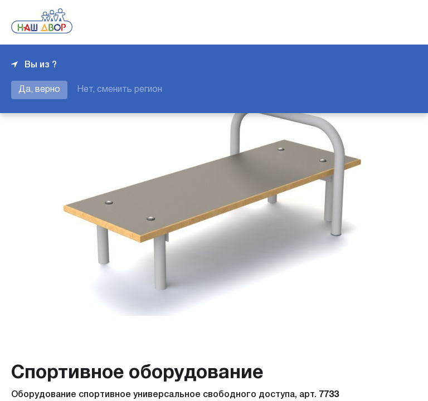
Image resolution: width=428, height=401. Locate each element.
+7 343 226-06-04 (379, 22)
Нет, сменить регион (119, 90)
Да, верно (39, 90)
